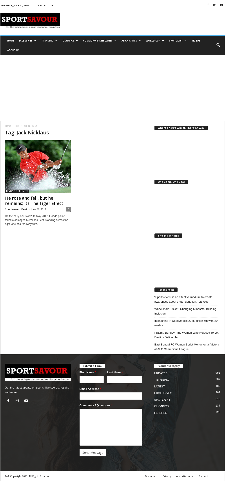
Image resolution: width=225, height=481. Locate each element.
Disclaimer (151, 476)
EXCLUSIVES (27, 40)
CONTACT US (45, 5)
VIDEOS (196, 40)
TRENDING (49, 40)
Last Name (115, 372)
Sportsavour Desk (16, 209)
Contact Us (205, 476)
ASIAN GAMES (131, 40)
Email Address (90, 389)
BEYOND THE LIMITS (17, 191)
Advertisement (185, 476)
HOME (10, 40)
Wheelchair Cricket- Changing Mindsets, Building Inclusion (185, 311)
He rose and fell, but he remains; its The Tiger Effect (34, 200)
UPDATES (160, 373)
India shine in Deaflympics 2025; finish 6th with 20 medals (186, 323)
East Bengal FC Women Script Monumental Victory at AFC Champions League (186, 347)
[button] (218, 45)
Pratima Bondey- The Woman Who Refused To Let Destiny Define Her (186, 335)
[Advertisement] (112, 88)
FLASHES (160, 412)
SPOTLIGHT (178, 40)
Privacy (167, 476)
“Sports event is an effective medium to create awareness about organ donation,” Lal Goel (183, 299)
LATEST (159, 386)
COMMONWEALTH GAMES (99, 40)
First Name (88, 372)
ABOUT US (13, 50)
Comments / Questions (96, 405)
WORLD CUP (155, 40)
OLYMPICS (70, 40)
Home (8, 125)
